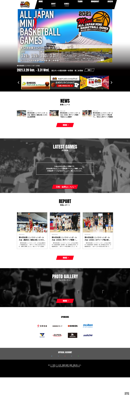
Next (111, 82)
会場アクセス (109, 4)
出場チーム (79, 4)
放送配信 (94, 4)
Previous (19, 82)
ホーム (41, 4)
